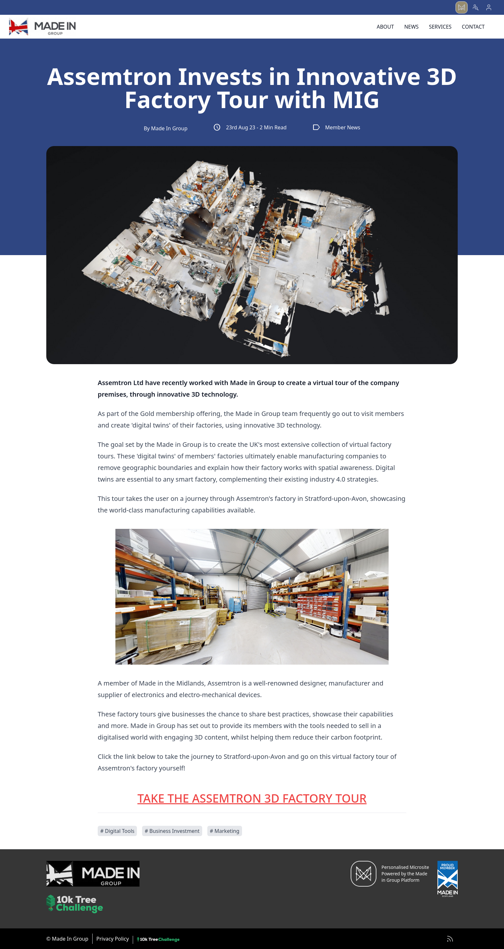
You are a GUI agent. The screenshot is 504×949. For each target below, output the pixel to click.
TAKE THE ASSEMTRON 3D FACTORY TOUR (251, 798)
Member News (336, 127)
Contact (473, 26)
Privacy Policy (112, 938)
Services (440, 26)
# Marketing (224, 830)
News (411, 26)
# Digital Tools (117, 830)
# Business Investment (172, 830)
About (385, 26)
